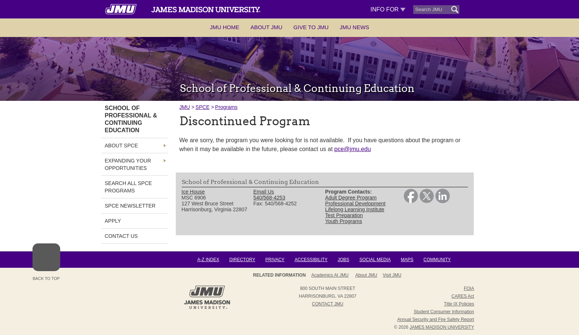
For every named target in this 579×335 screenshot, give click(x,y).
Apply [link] (113, 221)
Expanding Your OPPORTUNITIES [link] (128, 164)
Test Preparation (344, 215)
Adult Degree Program (351, 198)
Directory (242, 259)
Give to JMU (311, 27)
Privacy (275, 259)
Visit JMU (392, 275)
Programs (226, 107)
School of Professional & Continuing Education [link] (131, 119)
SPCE (202, 107)
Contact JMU (327, 304)
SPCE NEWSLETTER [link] (130, 206)
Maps (407, 259)
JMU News (354, 27)
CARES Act (463, 296)
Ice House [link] (193, 192)
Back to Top (46, 262)
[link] (411, 201)
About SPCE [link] (121, 145)
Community (437, 259)
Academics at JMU (330, 275)
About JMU (266, 27)
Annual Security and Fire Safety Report (435, 319)
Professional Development (355, 203)
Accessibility (311, 259)
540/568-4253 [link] (269, 198)
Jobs (343, 259)
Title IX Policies (459, 304)
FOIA (469, 288)
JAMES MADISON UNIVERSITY (442, 327)
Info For (387, 9)
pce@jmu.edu (352, 149)
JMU (184, 107)
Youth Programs (343, 221)
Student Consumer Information (444, 311)
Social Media (375, 259)
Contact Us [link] (121, 236)
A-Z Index (208, 259)
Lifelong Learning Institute (354, 209)
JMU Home (224, 27)
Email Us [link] (263, 192)
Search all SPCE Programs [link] (128, 187)
